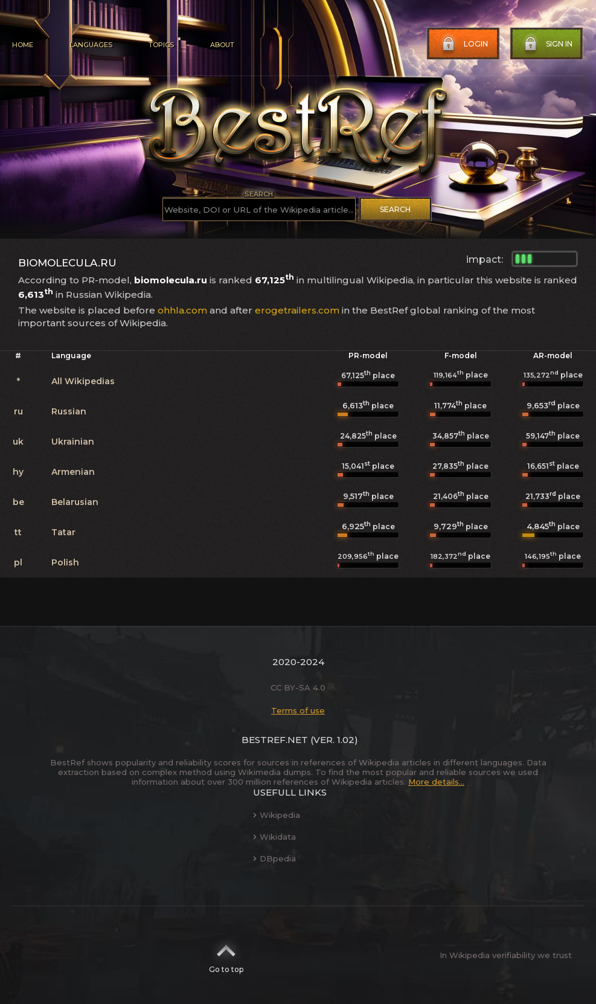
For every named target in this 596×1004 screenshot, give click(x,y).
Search (395, 209)
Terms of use (298, 710)
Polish (65, 562)
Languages (90, 44)
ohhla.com (182, 310)
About (222, 44)
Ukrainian (72, 441)
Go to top (226, 955)
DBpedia (274, 858)
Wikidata (274, 836)
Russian (68, 411)
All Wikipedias (83, 381)
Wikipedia (276, 815)
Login (464, 44)
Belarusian (74, 502)
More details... (436, 782)
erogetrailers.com (297, 310)
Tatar (63, 532)
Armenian (73, 471)
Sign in (547, 44)
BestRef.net (275, 739)
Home (22, 44)
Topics (161, 44)
